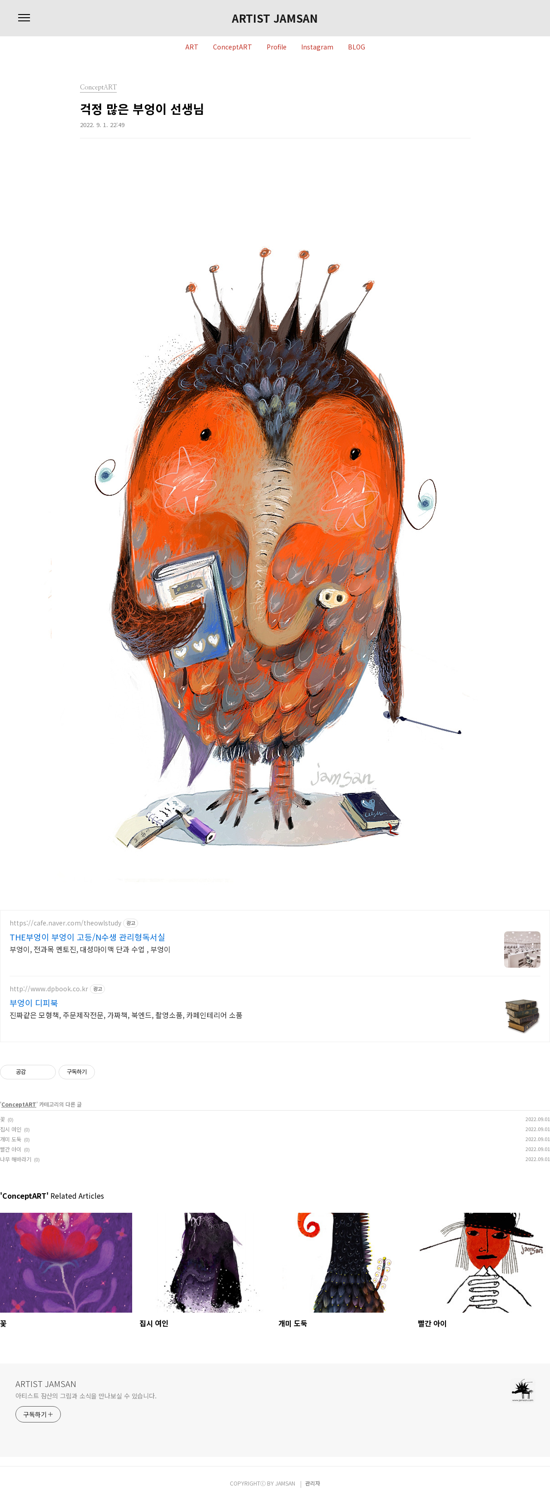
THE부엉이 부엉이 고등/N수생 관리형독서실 (87, 936)
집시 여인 (10, 1129)
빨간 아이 (10, 1149)
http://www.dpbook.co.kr (49, 989)
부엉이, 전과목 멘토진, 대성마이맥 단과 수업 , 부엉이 (90, 949)
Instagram (317, 47)
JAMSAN (285, 1483)
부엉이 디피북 (34, 1002)
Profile (277, 47)
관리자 (312, 1483)
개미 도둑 (10, 1139)
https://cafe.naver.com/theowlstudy (65, 923)
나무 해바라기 (15, 1159)
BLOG (356, 47)
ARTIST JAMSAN (275, 18)
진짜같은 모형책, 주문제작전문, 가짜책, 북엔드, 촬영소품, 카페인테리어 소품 (126, 1014)
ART (191, 47)
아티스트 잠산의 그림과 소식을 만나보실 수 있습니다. (86, 1395)
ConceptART (232, 47)
